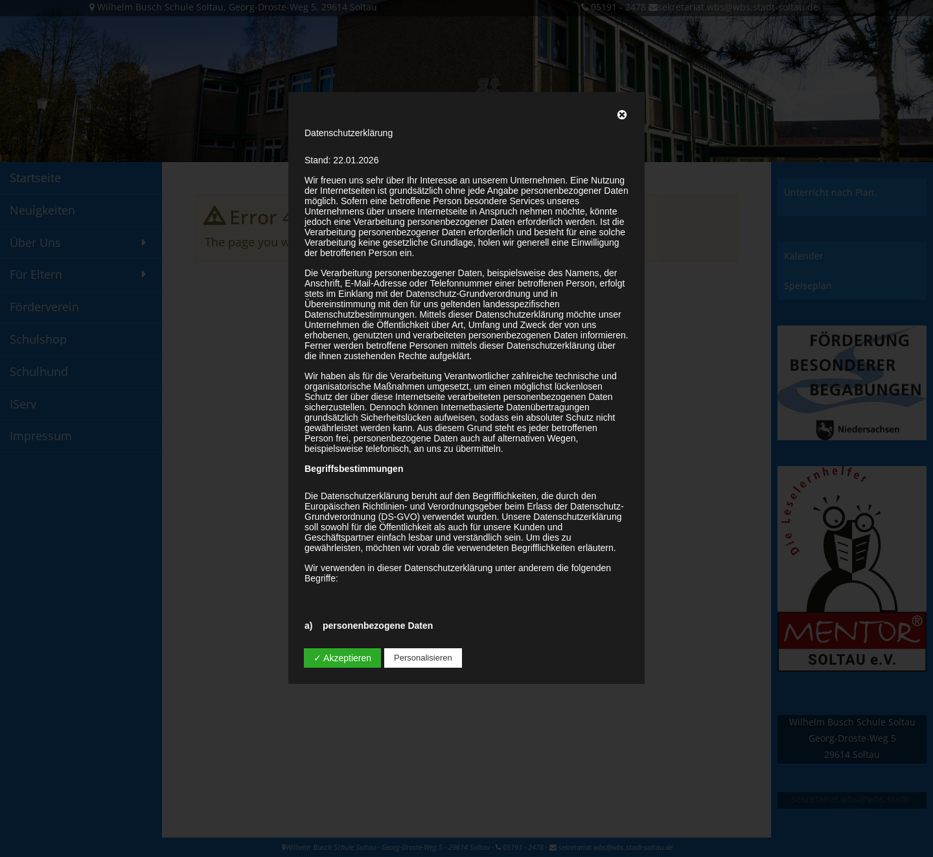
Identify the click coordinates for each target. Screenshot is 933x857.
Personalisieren (423, 658)
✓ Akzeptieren (342, 658)
